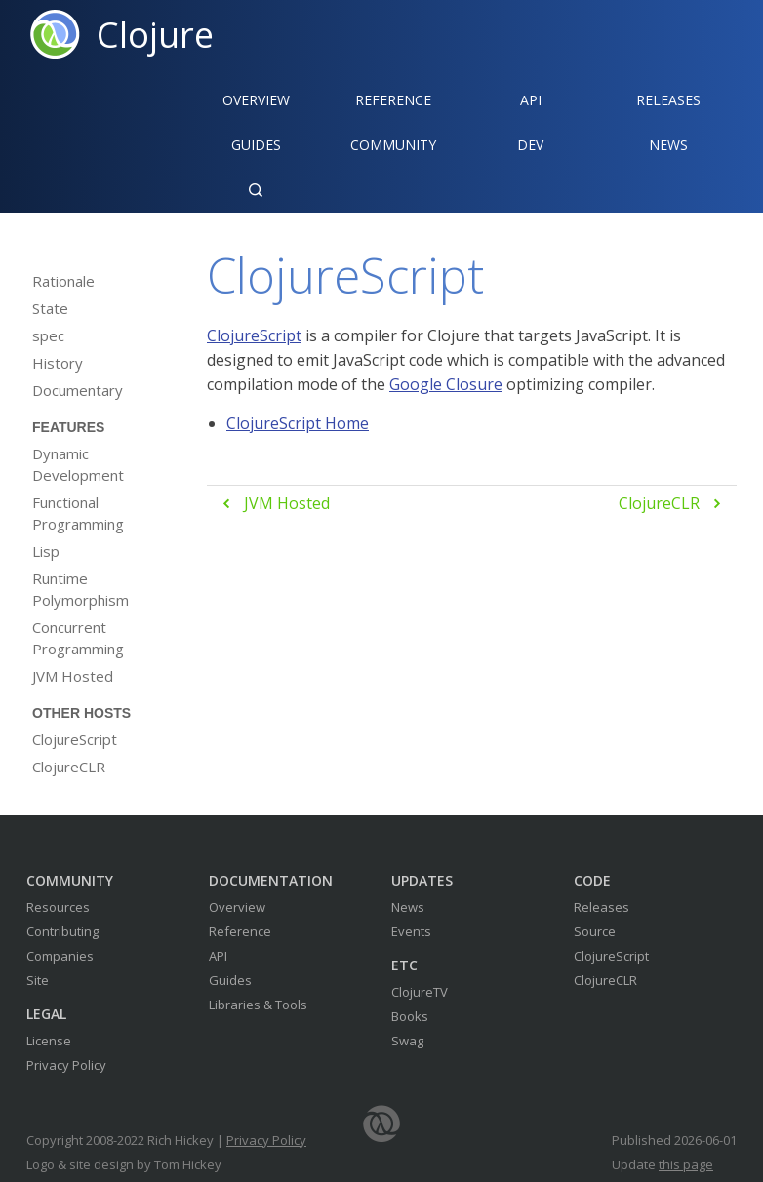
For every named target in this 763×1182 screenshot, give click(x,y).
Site (37, 980)
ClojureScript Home (297, 423)
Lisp (46, 551)
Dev (530, 145)
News (668, 145)
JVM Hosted (72, 676)
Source (595, 931)
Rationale (63, 281)
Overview (256, 100)
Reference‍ (393, 100)
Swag (407, 1040)
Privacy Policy (66, 1065)
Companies (60, 956)
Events (411, 931)
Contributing (62, 931)
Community (393, 145)
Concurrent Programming (78, 637)
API (531, 100)
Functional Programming (78, 512)
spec (48, 335)
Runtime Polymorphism (80, 589)
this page (686, 1164)
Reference (240, 931)
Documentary (77, 390)
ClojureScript (74, 739)
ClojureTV (419, 992)
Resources (58, 907)
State (50, 308)
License (48, 1040)
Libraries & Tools (258, 1004)
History (57, 363)
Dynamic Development (78, 464)
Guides (256, 145)
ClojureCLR (68, 766)
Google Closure (445, 384)
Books (409, 1016)
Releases (668, 100)
